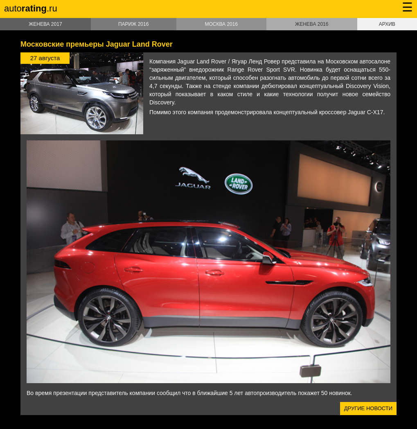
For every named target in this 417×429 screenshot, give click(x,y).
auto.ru (30, 8)
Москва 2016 (221, 24)
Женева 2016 (311, 24)
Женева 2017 (45, 24)
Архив (387, 24)
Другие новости (368, 408)
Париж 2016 (133, 24)
